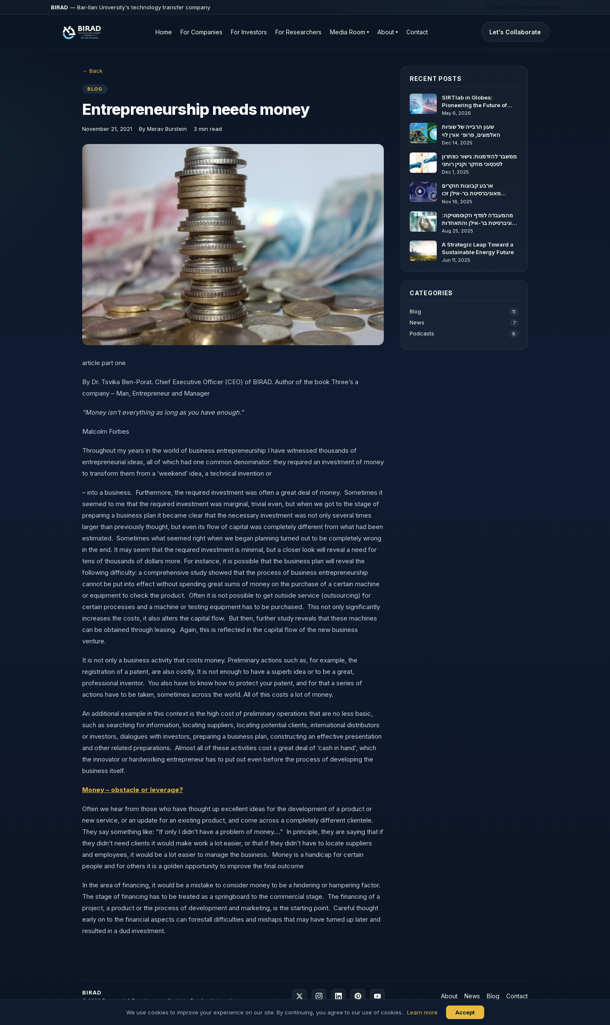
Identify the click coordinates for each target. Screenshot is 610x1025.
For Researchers (298, 32)
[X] (299, 996)
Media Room (349, 32)
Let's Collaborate (515, 32)
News (464, 323)
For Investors (249, 32)
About (387, 32)
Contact (417, 32)
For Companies (201, 32)
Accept (465, 1012)
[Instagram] (319, 996)
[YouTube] (377, 996)
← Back (92, 70)
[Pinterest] (358, 996)
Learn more (422, 1012)
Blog (464, 312)
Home (163, 32)
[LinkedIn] (338, 996)
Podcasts (464, 334)
